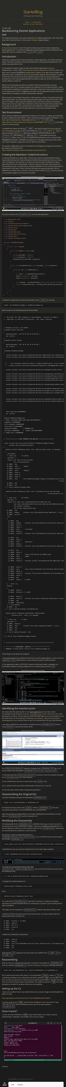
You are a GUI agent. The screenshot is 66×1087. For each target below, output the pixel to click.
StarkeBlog (33, 11)
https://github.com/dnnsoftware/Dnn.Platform (38, 70)
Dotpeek (40, 727)
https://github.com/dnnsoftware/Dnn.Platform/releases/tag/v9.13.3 (24, 122)
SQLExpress (51, 128)
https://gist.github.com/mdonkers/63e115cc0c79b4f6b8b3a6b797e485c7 (26, 1005)
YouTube (32, 24)
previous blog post (12, 48)
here (61, 834)
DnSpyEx (34, 40)
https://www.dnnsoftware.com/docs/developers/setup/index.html (24, 149)
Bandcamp (26, 24)
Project (27, 22)
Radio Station (39, 24)
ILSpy (35, 724)
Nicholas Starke (37, 22)
